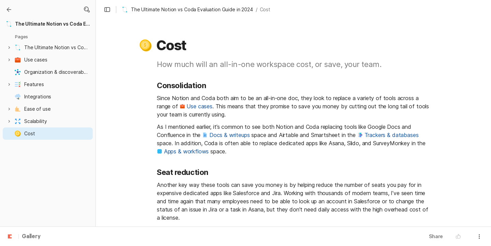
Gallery (31, 237)
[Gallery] (9, 9)
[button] (86, 9)
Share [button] (436, 236)
